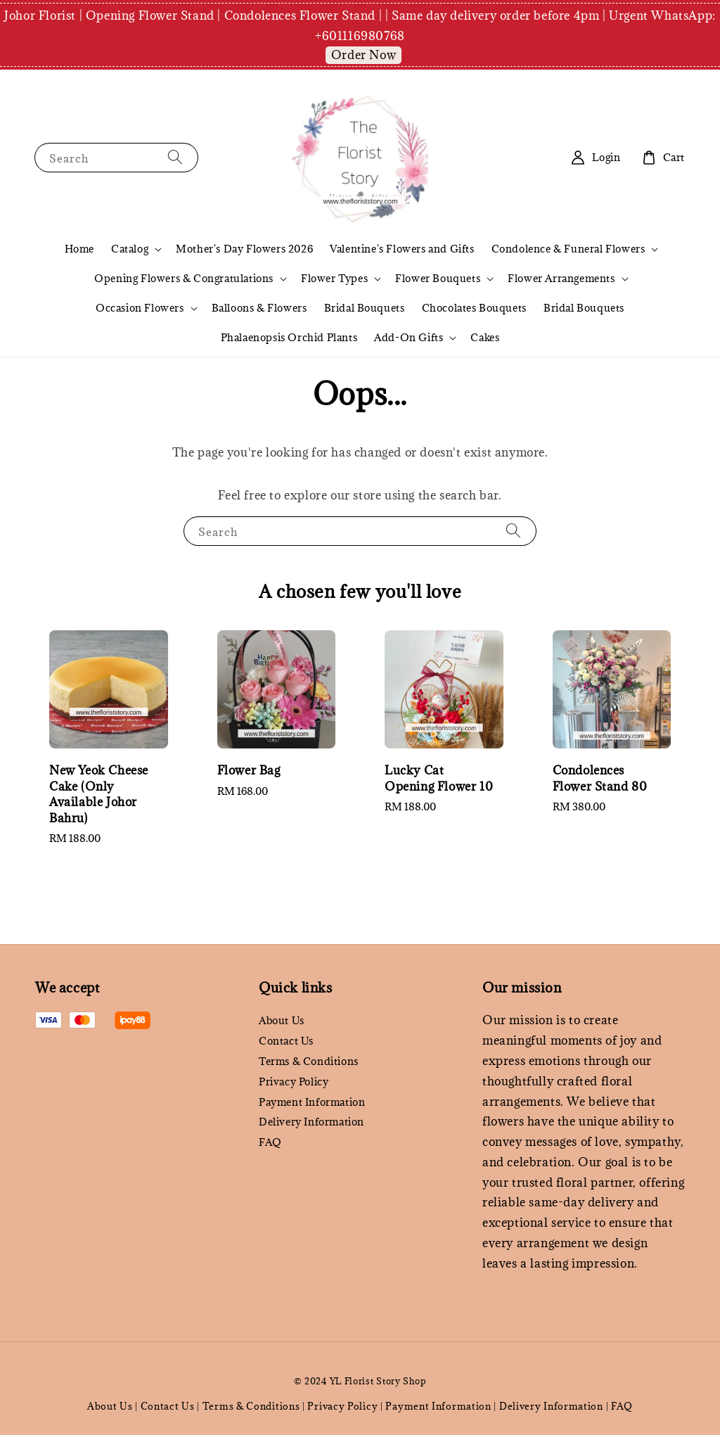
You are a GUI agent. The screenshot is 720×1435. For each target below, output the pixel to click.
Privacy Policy (293, 1081)
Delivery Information (311, 1121)
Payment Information (312, 1102)
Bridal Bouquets (364, 307)
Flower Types (334, 278)
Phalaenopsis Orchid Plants (289, 337)
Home (79, 248)
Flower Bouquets (437, 278)
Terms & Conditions (309, 1061)
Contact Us (286, 1040)
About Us (281, 1020)
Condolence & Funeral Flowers (568, 249)
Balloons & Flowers (259, 307)
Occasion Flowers (140, 308)
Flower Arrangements (561, 278)
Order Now (363, 55)
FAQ (270, 1142)
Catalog (129, 249)
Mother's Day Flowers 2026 (244, 248)
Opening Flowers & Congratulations (184, 278)
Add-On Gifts (408, 337)
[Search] (175, 157)
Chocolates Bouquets (474, 307)
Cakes (484, 337)
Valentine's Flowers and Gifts (402, 248)
